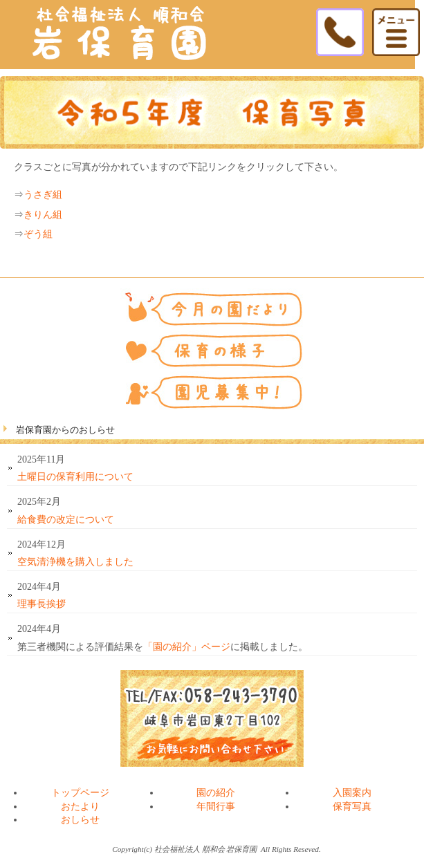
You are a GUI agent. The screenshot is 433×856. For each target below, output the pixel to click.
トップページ (80, 793)
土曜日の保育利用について (75, 477)
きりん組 (43, 215)
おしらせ (80, 820)
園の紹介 (215, 793)
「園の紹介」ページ (186, 647)
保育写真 (352, 806)
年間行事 (215, 806)
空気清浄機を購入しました (75, 562)
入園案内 (352, 793)
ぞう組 (38, 234)
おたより (80, 806)
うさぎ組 (43, 194)
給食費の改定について (65, 519)
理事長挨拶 (41, 604)
